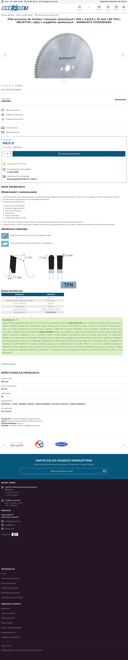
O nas (3, 574)
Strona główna (7, 15)
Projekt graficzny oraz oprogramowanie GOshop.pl (21, 650)
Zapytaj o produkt (13, 110)
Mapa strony (6, 646)
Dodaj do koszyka (71, 154)
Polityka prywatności (9, 588)
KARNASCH (6, 101)
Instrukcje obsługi (8, 364)
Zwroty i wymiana (8, 613)
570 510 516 (9, 529)
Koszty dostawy (12, 128)
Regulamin (5, 608)
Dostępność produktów (10, 637)
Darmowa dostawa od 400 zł (113, 1)
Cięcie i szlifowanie (24, 15)
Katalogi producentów (10, 593)
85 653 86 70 (32, 1)
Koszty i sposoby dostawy (11, 628)
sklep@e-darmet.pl (50, 1)
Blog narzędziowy (8, 583)
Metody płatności (13, 132)
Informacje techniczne (10, 578)
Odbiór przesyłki (8, 618)
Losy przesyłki (6, 623)
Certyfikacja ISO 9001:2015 (11, 597)
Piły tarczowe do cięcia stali (46, 15)
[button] (4, 154)
